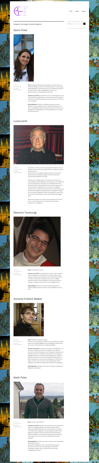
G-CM (70, 11)
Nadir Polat (20, 377)
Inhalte (77, 11)
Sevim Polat (20, 30)
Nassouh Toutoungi (25, 212)
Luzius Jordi (20, 121)
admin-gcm (16, 84)
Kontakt (83, 11)
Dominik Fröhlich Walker (28, 299)
